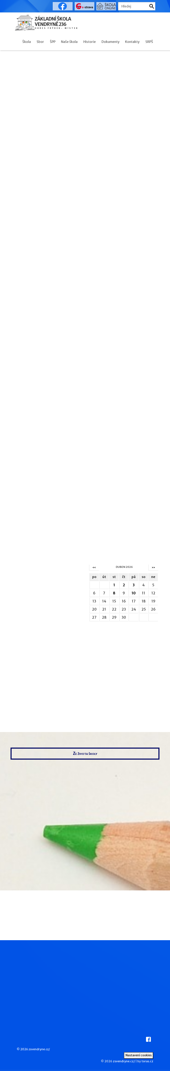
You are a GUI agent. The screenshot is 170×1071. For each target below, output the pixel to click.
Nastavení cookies (139, 1055)
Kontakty (132, 42)
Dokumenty (111, 42)
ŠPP (52, 42)
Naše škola (69, 42)
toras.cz (147, 1061)
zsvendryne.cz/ (39, 1049)
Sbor (40, 42)
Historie (89, 42)
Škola (26, 42)
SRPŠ (149, 42)
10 (134, 593)
